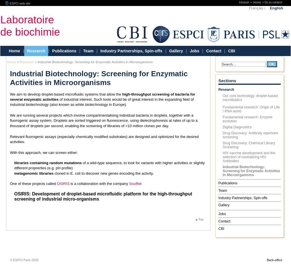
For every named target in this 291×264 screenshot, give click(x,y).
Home (257, 2)
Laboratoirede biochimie (30, 26)
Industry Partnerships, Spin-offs (131, 51)
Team (88, 51)
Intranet (244, 2)
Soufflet (135, 184)
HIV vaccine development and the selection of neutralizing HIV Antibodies (249, 157)
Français (256, 8)
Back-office (274, 260)
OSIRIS (63, 184)
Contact (213, 51)
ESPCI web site (17, 3)
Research (36, 51)
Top (201, 219)
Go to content (273, 2)
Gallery (176, 51)
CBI (231, 51)
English (276, 8)
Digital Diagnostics (237, 127)
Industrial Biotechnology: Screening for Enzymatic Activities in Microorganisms (251, 171)
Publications (64, 51)
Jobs (194, 51)
